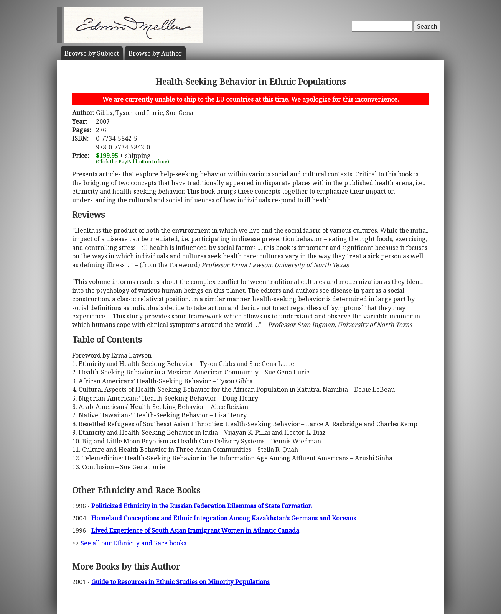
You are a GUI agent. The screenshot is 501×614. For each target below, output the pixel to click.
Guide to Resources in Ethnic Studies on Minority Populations (180, 582)
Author (155, 53)
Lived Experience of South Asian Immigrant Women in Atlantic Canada (195, 530)
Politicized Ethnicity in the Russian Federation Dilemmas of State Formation (201, 506)
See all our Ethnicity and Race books (133, 543)
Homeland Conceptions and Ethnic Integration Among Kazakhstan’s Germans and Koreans (223, 518)
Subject (91, 53)
